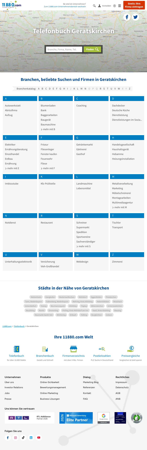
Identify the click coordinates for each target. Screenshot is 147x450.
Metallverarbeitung (122, 183)
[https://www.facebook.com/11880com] (8, 438)
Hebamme (117, 154)
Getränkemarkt (84, 144)
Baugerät (46, 119)
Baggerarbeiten (49, 115)
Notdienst (10, 222)
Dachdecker (118, 105)
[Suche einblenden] (95, 5)
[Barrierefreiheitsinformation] (115, 5)
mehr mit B (48, 129)
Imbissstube (11, 183)
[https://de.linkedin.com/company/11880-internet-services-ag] (31, 438)
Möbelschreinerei (121, 193)
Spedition (81, 232)
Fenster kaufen (49, 154)
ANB (118, 398)
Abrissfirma (11, 110)
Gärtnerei (81, 149)
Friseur (44, 144)
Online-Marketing (49, 393)
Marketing (117, 188)
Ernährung (10, 163)
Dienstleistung (120, 115)
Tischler (116, 222)
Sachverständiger (85, 241)
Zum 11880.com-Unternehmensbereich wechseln (65, 6)
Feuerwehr (46, 158)
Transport (117, 227)
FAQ (85, 398)
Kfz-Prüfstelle (48, 183)
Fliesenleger (47, 149)
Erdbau (9, 158)
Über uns (9, 382)
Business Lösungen (50, 398)
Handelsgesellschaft (123, 144)
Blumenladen (48, 105)
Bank (43, 110)
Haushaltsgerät (120, 149)
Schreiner (81, 222)
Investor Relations (14, 387)
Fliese (44, 163)
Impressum (121, 382)
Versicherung (48, 261)
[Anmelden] (105, 5)
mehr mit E (12, 168)
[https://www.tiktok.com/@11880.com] (23, 438)
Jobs (7, 393)
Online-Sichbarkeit (49, 382)
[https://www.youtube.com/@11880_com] (39, 438)
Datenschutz (122, 387)
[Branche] (64, 49)
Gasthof (80, 154)
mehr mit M (119, 207)
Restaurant (47, 222)
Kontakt (87, 393)
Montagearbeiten (121, 197)
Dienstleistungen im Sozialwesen (127, 119)
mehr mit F (48, 168)
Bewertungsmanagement (53, 387)
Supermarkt (82, 227)
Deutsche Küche (121, 110)
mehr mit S (83, 246)
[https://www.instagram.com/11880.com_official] (15, 438)
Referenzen (89, 387)
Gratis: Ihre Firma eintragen (134, 5)
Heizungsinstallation (123, 158)
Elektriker (10, 144)
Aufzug (8, 115)
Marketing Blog (90, 382)
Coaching (81, 105)
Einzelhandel (12, 154)
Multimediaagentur (122, 202)
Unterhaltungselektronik (18, 261)
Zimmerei (117, 261)
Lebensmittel (83, 188)
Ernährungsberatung (16, 149)
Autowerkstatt (13, 105)
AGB (118, 393)
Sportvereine (83, 236)
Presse (8, 398)
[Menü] (120, 5)
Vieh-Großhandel (50, 266)
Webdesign (82, 261)
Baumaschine (48, 124)
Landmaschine (84, 183)
